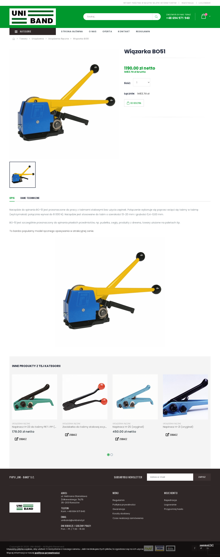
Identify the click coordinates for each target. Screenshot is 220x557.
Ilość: (127, 83)
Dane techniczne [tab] (30, 198)
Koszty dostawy (121, 513)
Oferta (107, 31)
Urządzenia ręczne (58, 38)
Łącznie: (129, 93)
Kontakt (124, 31)
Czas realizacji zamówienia (128, 518)
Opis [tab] (12, 198)
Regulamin (143, 31)
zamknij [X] (206, 545)
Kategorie (23, 31)
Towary (23, 38)
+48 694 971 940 (76, 511)
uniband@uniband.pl (72, 520)
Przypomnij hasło (173, 509)
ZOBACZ (21, 439)
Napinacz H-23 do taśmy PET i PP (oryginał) (39, 427)
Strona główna (72, 31)
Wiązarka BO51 (81, 38)
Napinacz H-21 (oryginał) (178, 427)
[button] (206, 16)
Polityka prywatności (124, 504)
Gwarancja (119, 509)
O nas (93, 31)
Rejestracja (188, 3)
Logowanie (205, 3)
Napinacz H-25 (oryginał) (128, 427)
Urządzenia (38, 38)
